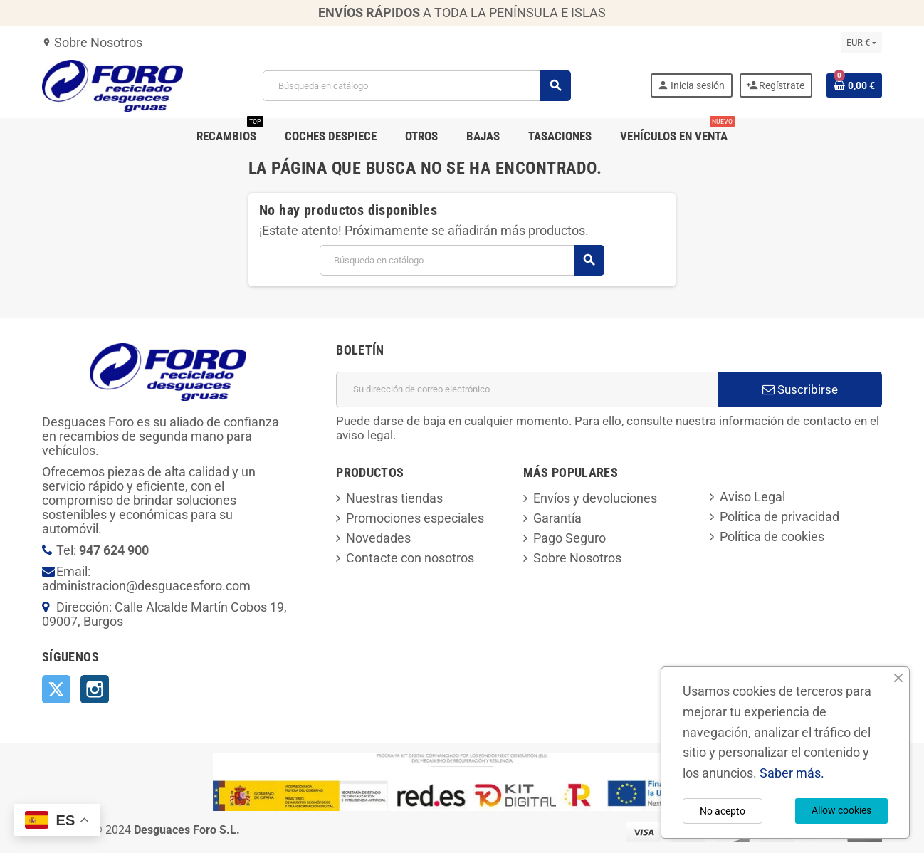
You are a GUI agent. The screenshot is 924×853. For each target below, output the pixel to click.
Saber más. (792, 772)
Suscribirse (800, 389)
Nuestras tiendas (394, 498)
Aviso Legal (752, 496)
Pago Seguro (569, 537)
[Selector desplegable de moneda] (861, 42)
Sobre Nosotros (92, 42)
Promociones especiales (415, 518)
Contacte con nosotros (410, 557)
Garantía (557, 518)
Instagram (94, 689)
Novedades (378, 537)
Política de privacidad (779, 516)
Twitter (56, 689)
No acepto (722, 811)
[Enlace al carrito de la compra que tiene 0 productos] (854, 85)
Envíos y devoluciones (595, 498)
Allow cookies (841, 810)
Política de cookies (772, 536)
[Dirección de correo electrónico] (527, 389)
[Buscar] (416, 85)
